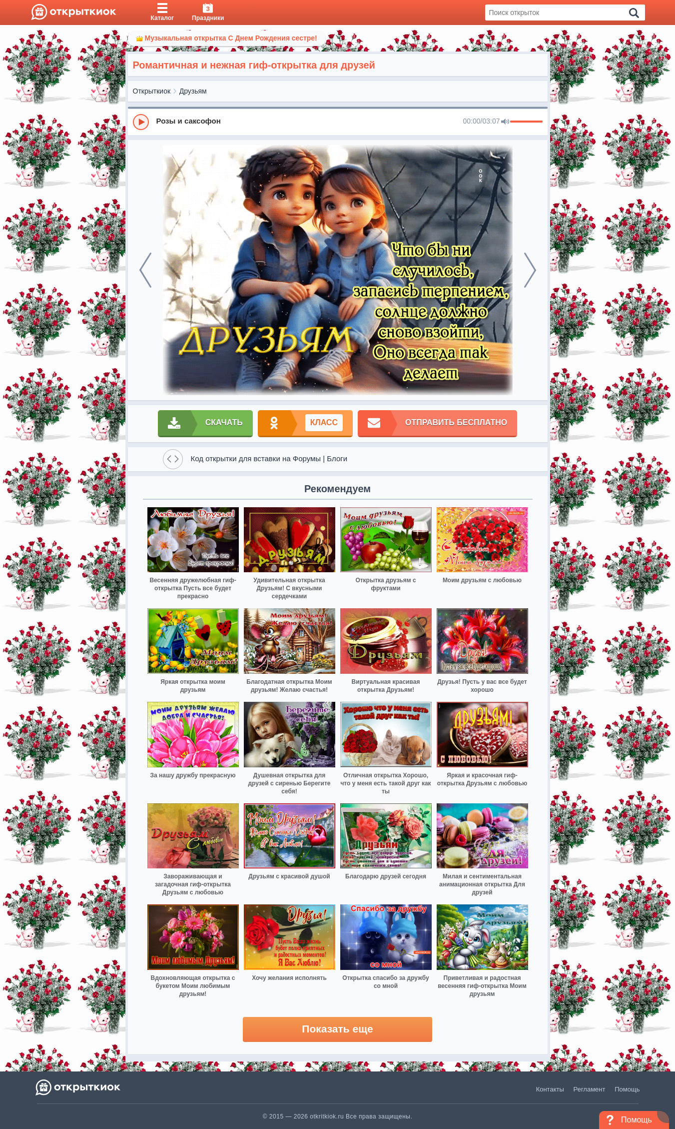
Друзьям (193, 91)
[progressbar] (526, 122)
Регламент (590, 1089)
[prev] (145, 270)
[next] (530, 270)
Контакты (550, 1089)
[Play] (141, 122)
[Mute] (505, 122)
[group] (338, 121)
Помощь (627, 1089)
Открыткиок (152, 91)
